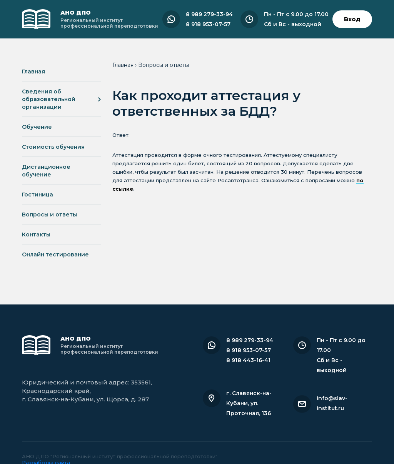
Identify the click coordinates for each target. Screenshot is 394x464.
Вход (352, 19)
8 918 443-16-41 (248, 360)
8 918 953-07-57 (208, 24)
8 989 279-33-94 (209, 14)
